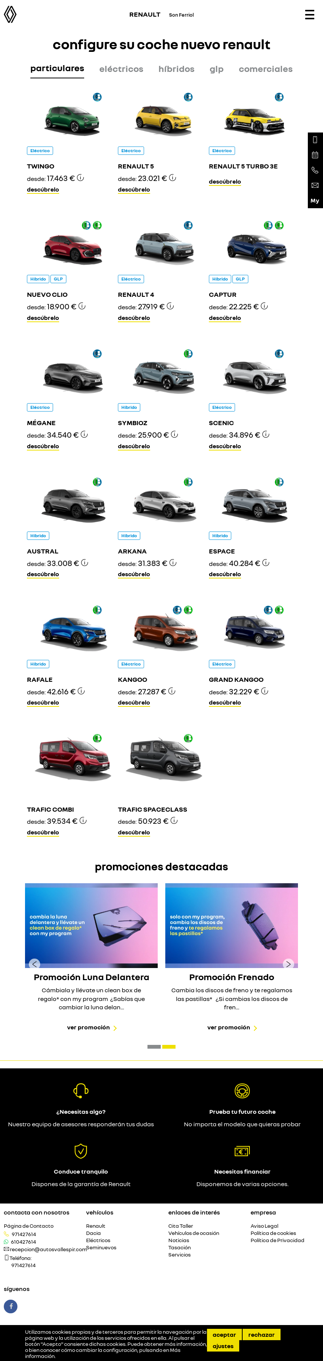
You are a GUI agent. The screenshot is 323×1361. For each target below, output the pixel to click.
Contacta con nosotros (36, 1212)
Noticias (178, 1240)
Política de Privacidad (277, 1240)
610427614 (23, 1242)
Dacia (93, 1233)
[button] (154, 1047)
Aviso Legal (264, 1226)
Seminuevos (101, 1247)
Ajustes (223, 1346)
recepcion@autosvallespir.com (48, 1249)
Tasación (179, 1247)
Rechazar (261, 1334)
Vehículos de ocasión (193, 1233)
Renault (95, 1226)
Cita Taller (180, 1226)
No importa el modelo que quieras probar (242, 1124)
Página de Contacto (28, 1226)
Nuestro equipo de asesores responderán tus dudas (81, 1124)
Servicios (179, 1255)
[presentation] (34, 963)
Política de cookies (273, 1233)
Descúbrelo (43, 189)
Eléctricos (98, 1240)
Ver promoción (88, 1027)
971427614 (24, 1234)
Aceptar (224, 1334)
